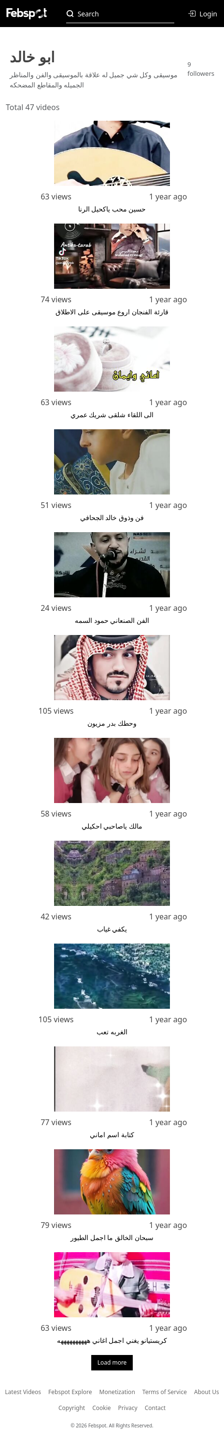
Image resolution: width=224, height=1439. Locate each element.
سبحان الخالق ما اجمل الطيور (112, 1237)
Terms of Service (164, 1392)
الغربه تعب (112, 1031)
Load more (112, 1362)
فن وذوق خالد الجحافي (112, 517)
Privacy (128, 1408)
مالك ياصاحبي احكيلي (112, 826)
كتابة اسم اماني (112, 1134)
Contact (155, 1408)
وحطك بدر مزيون (111, 723)
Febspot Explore (70, 1392)
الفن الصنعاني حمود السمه (112, 620)
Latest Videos (23, 1392)
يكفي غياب (112, 928)
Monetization (117, 1392)
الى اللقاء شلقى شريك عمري (112, 414)
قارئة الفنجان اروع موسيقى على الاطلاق (112, 311)
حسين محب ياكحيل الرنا (112, 208)
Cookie (101, 1408)
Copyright (71, 1408)
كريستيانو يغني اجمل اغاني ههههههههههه (112, 1340)
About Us (206, 1392)
